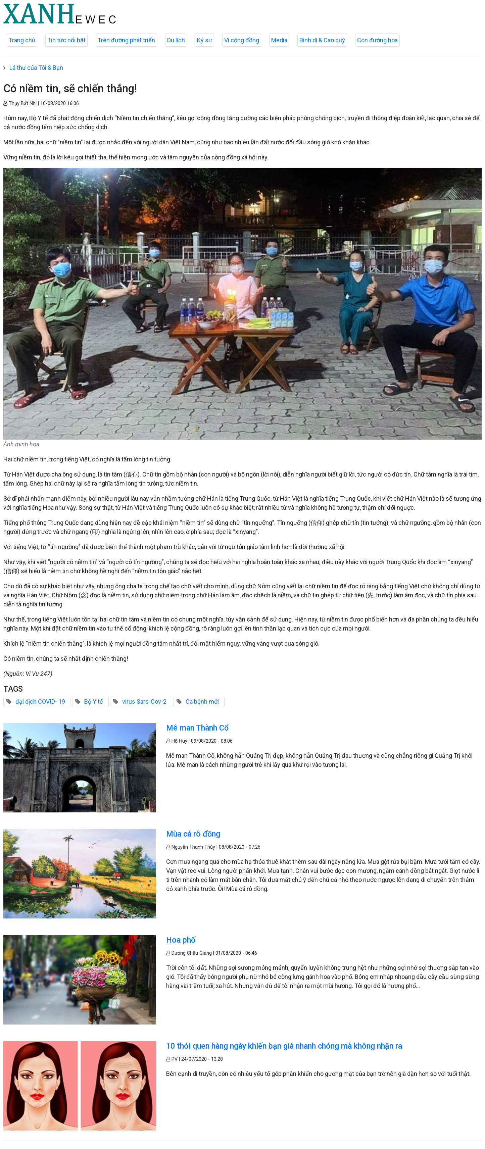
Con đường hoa (377, 40)
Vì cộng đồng (241, 40)
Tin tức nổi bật (66, 40)
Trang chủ (22, 40)
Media (279, 40)
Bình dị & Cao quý (322, 40)
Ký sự (204, 40)
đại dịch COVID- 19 (40, 701)
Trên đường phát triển (126, 40)
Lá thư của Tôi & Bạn (36, 67)
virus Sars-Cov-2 (144, 701)
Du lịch (176, 40)
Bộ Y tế (93, 701)
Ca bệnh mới (202, 701)
